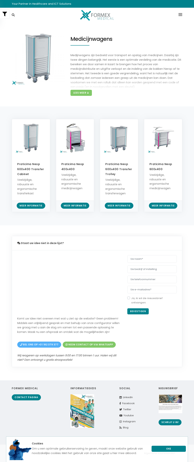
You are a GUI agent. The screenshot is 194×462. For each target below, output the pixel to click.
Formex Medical (25, 388)
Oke (168, 448)
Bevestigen (138, 311)
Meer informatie (31, 205)
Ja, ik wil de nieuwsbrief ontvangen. (147, 300)
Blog (123, 427)
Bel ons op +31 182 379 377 (39, 344)
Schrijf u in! (170, 422)
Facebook (127, 403)
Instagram (127, 421)
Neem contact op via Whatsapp (89, 344)
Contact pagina (26, 397)
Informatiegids (83, 388)
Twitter (125, 409)
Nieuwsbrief (168, 388)
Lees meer (81, 92)
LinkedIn (126, 397)
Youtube (126, 415)
